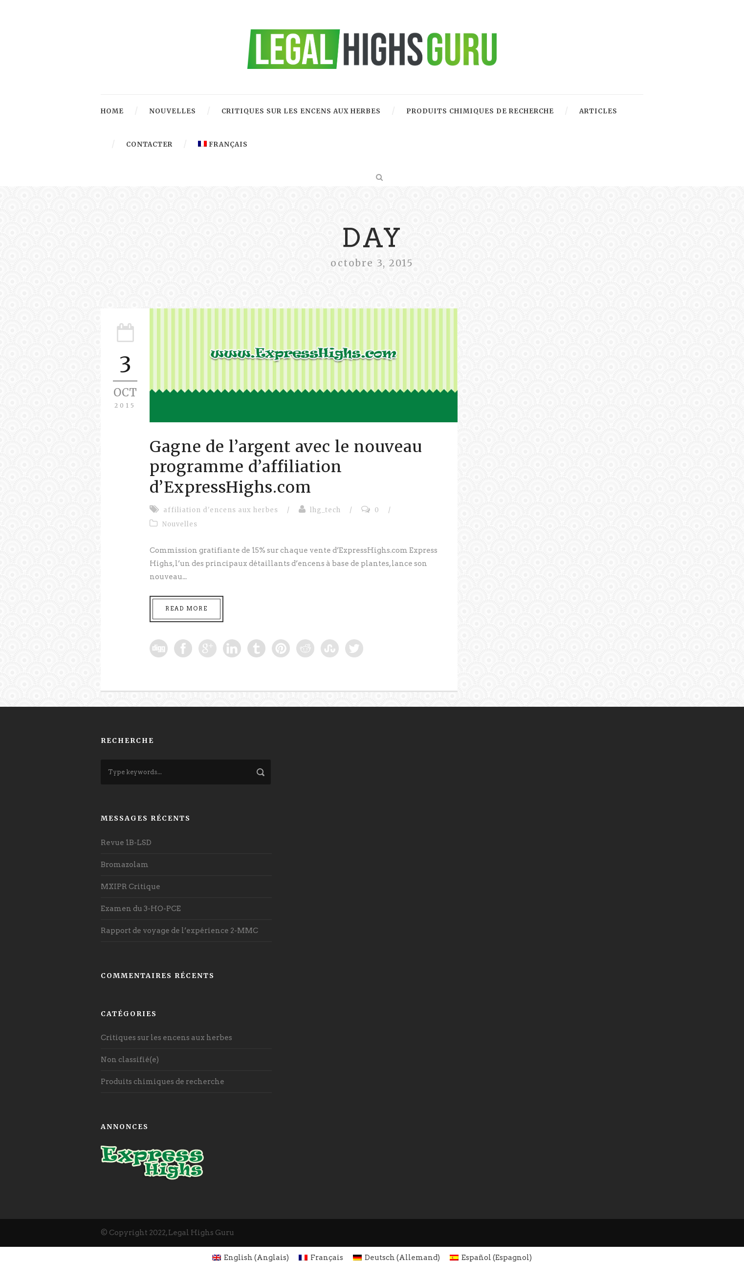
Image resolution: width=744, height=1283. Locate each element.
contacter (149, 144)
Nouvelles (172, 111)
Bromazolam (125, 864)
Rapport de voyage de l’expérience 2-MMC (179, 930)
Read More (186, 608)
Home (112, 111)
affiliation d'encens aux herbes (220, 510)
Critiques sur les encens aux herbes (301, 111)
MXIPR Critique (130, 886)
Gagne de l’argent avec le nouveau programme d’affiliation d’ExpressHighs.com (286, 467)
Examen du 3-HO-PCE (141, 908)
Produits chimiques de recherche (480, 111)
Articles (598, 111)
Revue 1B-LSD (126, 842)
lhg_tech (325, 510)
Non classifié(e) (130, 1059)
